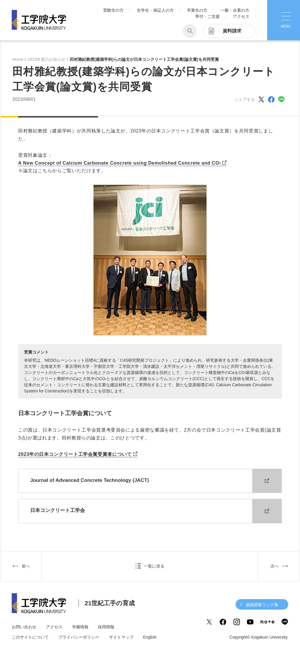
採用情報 (106, 627)
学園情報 (80, 627)
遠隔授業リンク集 (262, 604)
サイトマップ (121, 637)
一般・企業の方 (235, 10)
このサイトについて (30, 637)
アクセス (241, 16)
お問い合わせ (24, 627)
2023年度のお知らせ (46, 59)
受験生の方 (113, 10)
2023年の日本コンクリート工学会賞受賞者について (75, 454)
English (149, 637)
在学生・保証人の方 (155, 10)
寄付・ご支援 (207, 16)
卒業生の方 (197, 10)
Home (17, 59)
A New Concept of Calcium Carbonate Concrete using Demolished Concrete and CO (119, 163)
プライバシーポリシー (78, 637)
